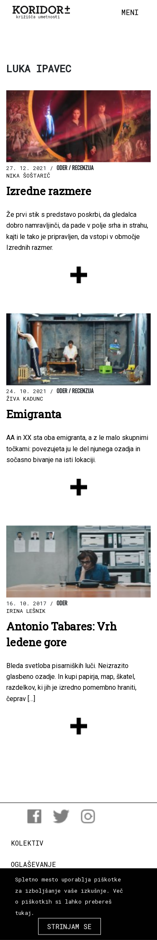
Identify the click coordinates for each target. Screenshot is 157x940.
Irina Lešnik (26, 611)
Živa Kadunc (24, 398)
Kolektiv (27, 842)
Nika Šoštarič (28, 175)
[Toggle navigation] (130, 12)
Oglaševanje (33, 864)
